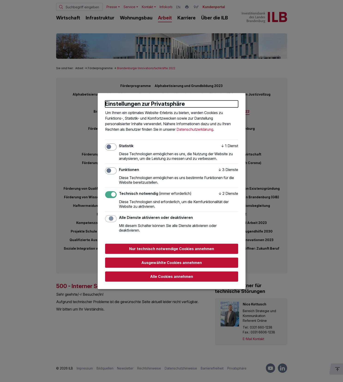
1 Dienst (229, 145)
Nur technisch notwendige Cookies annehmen (171, 248)
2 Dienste (228, 193)
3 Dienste (228, 169)
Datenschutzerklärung (194, 129)
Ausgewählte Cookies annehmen (171, 262)
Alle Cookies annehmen (171, 276)
